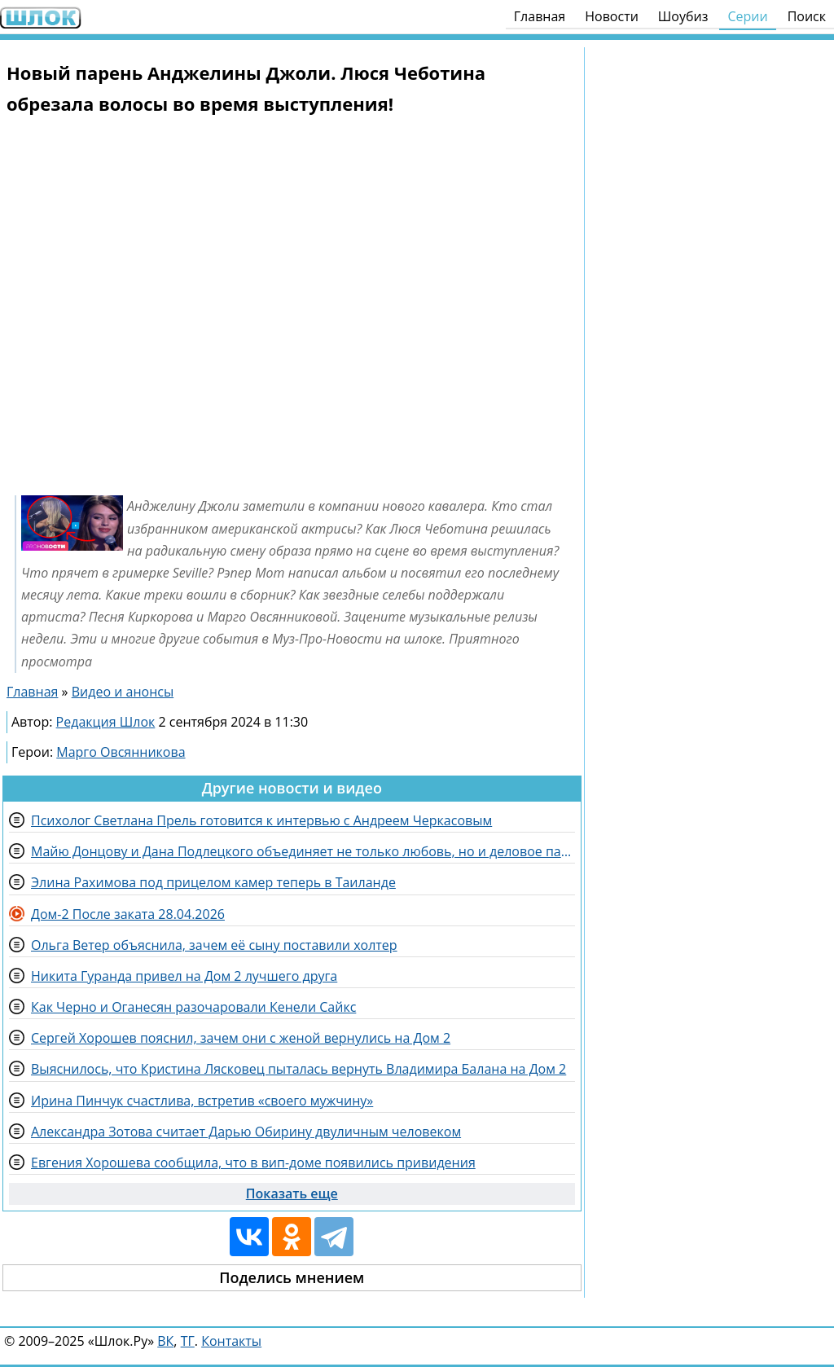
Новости (612, 16)
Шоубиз (683, 16)
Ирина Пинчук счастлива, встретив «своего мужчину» (202, 1101)
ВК (165, 1341)
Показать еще (292, 1193)
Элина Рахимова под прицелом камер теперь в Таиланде (213, 882)
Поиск (807, 16)
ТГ (188, 1341)
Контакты (231, 1341)
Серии (747, 16)
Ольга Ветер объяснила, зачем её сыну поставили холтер (214, 945)
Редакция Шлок (106, 722)
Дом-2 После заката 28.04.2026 (128, 914)
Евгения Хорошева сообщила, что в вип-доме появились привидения (253, 1162)
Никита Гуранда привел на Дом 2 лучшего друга (184, 976)
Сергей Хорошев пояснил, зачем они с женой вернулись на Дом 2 (240, 1038)
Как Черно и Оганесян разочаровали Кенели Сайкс (193, 1007)
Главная (539, 16)
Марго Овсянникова (120, 752)
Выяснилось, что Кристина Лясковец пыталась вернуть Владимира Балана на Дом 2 (298, 1069)
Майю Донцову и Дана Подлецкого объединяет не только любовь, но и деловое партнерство (303, 851)
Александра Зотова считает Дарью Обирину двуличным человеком (246, 1132)
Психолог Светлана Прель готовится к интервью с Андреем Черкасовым (261, 820)
